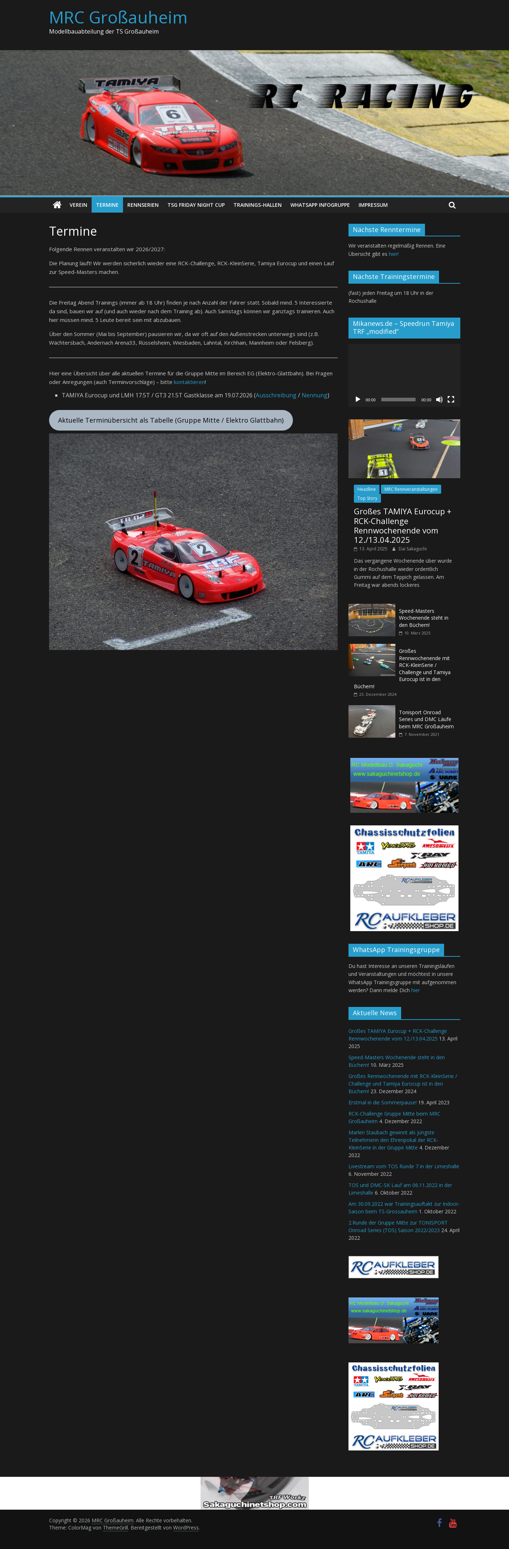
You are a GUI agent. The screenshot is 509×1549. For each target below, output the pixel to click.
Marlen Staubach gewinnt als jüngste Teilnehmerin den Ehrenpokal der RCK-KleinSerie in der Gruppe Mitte (393, 1140)
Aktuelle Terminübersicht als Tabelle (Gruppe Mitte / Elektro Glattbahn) (171, 420)
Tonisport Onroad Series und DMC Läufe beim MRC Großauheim (426, 718)
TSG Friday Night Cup (196, 204)
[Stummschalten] (439, 399)
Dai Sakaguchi (413, 548)
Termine (107, 204)
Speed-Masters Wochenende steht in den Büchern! (423, 617)
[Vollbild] (451, 399)
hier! (394, 253)
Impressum (373, 204)
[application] (404, 375)
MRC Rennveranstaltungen (411, 489)
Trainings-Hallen (257, 204)
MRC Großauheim (118, 17)
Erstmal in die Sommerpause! (382, 1102)
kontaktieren (189, 381)
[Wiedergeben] (357, 399)
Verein (78, 204)
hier (415, 990)
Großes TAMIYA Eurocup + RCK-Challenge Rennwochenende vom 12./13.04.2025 (402, 525)
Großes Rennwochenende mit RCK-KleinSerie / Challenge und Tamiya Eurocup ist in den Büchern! (402, 668)
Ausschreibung (276, 395)
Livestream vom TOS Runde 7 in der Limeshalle (403, 1166)
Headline (366, 489)
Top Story (367, 498)
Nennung (315, 395)
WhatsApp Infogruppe (320, 204)
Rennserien (143, 204)
